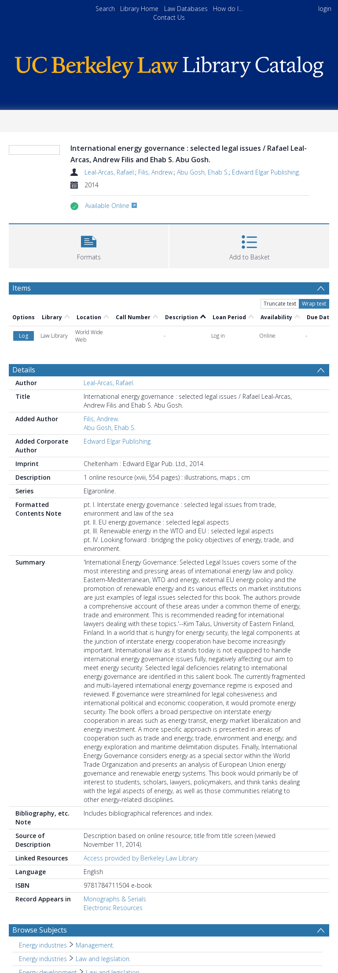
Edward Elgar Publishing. (266, 172)
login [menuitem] (324, 8)
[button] (89, 245)
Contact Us (169, 17)
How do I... (227, 8)
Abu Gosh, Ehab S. (203, 172)
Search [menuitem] (105, 8)
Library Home (139, 8)
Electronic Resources (113, 908)
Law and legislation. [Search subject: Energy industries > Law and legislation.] (103, 959)
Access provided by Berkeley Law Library (141, 858)
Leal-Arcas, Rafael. (109, 172)
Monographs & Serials (115, 899)
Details (23, 370)
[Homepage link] (169, 65)
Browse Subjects (39, 930)
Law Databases (186, 8)
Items (21, 288)
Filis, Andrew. (156, 172)
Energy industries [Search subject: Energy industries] (43, 945)
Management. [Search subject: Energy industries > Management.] (95, 945)
